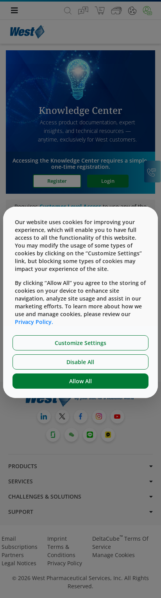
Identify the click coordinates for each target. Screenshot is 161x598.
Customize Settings (80, 343)
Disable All (80, 362)
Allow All (80, 381)
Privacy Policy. (34, 322)
